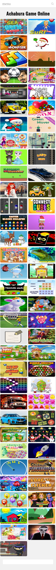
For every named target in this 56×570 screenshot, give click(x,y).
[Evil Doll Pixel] (41, 532)
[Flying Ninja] (41, 271)
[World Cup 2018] (13, 320)
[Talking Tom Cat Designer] (13, 157)
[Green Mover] (41, 124)
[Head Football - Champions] (13, 75)
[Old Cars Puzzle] (13, 108)
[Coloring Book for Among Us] (41, 92)
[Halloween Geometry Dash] (41, 238)
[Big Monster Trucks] (13, 43)
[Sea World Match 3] (13, 26)
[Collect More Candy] (41, 320)
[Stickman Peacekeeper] (41, 467)
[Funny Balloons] (13, 500)
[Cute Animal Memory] (41, 304)
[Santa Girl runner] (13, 124)
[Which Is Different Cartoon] (13, 434)
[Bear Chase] (41, 141)
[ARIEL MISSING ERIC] (13, 189)
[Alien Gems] (13, 271)
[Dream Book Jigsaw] (13, 483)
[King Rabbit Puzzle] (13, 304)
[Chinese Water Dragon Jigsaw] (41, 255)
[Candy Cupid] (41, 108)
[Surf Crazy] (41, 26)
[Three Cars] (13, 206)
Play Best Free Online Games (26, 3)
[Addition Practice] (41, 287)
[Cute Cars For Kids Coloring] (41, 189)
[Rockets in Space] (41, 451)
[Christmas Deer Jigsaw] (13, 238)
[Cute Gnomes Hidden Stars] (41, 385)
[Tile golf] (41, 59)
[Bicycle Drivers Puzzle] (13, 516)
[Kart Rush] (41, 157)
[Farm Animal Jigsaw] (41, 353)
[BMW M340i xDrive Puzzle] (41, 173)
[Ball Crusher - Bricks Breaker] (13, 385)
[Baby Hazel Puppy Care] (13, 353)
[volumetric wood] (13, 59)
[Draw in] (13, 336)
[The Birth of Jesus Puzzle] (13, 255)
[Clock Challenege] (13, 467)
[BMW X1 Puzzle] (13, 418)
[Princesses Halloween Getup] (41, 500)
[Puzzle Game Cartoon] (13, 532)
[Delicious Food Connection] (13, 451)
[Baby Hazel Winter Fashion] (41, 75)
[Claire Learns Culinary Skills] (13, 141)
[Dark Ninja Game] (13, 548)
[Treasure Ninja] (13, 287)
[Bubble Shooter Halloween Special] (41, 369)
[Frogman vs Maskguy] (13, 173)
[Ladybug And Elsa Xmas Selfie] (41, 336)
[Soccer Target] (41, 516)
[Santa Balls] (41, 222)
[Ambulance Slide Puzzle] (13, 402)
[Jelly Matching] (41, 402)
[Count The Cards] (41, 418)
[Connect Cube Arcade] (41, 206)
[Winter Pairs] (41, 434)
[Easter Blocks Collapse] (13, 222)
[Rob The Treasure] (13, 92)
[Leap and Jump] (13, 369)
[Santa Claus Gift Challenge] (41, 43)
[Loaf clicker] (41, 483)
